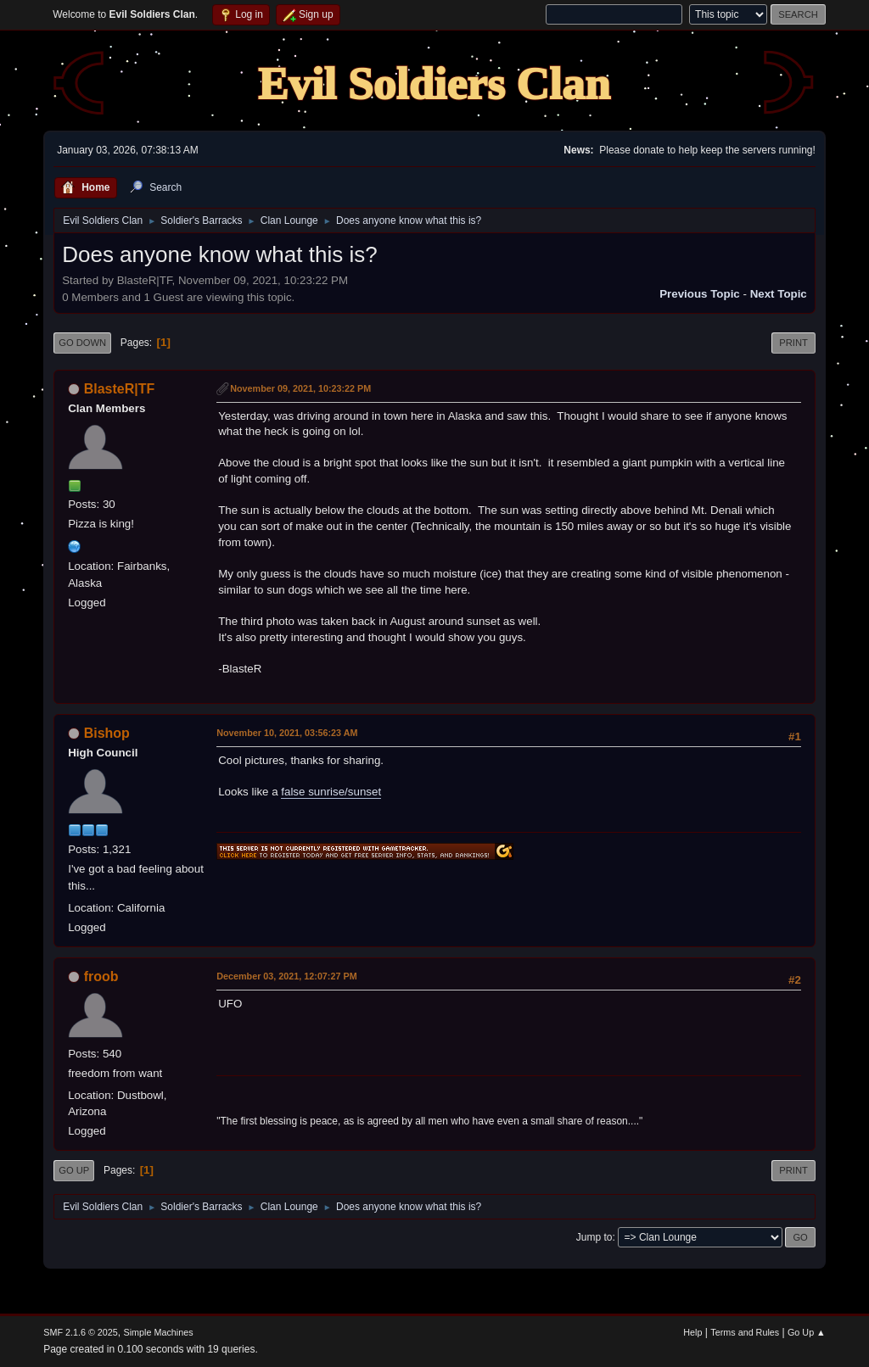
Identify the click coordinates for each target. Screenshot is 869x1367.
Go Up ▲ (807, 1332)
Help (692, 1332)
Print (793, 343)
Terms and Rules (744, 1332)
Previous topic (699, 293)
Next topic (778, 293)
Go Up (74, 1170)
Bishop (107, 733)
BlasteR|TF (119, 389)
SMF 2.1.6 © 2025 (80, 1332)
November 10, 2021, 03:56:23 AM (286, 733)
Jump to (594, 1237)
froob (101, 976)
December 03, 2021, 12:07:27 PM (286, 976)
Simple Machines (158, 1332)
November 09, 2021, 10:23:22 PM (300, 388)
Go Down (82, 343)
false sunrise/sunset (331, 791)
